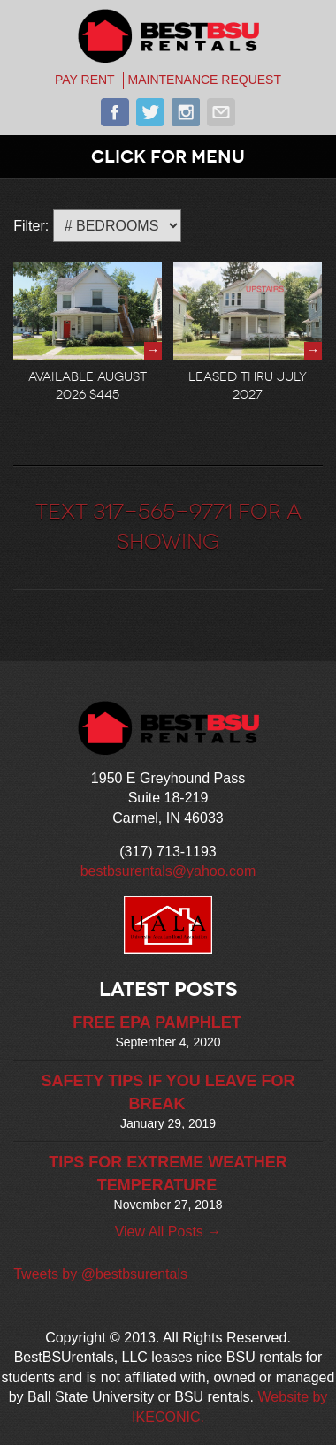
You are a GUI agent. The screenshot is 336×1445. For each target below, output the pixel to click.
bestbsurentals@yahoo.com (168, 870)
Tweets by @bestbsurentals (100, 1273)
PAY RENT (85, 79)
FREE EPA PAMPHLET (157, 1022)
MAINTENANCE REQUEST (204, 79)
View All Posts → (168, 1231)
